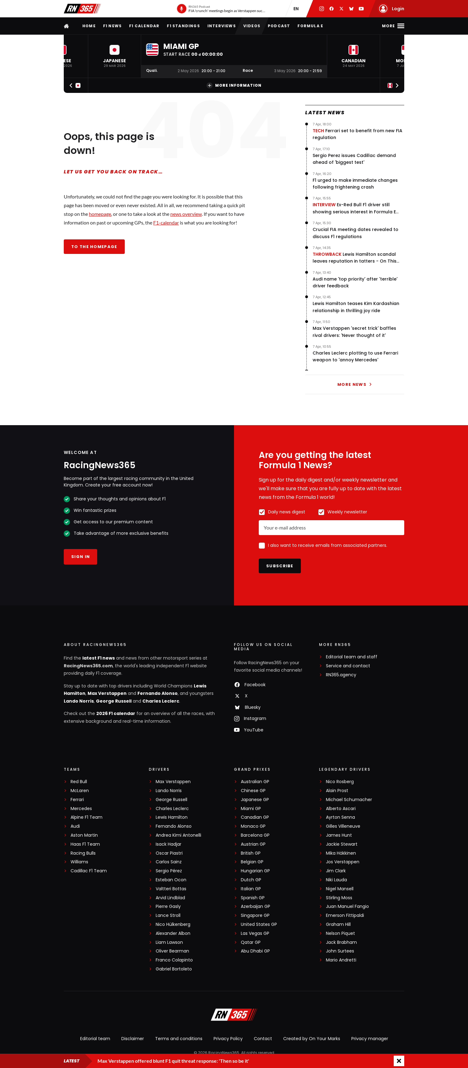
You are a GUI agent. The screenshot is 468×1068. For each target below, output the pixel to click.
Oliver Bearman (172, 951)
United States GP (259, 924)
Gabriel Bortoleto (174, 969)
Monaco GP (253, 826)
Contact (263, 1038)
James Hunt (339, 835)
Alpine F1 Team (86, 817)
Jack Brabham (341, 942)
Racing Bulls (83, 853)
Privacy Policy (228, 1038)
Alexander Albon (173, 933)
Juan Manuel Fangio (347, 906)
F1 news (112, 25)
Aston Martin (84, 835)
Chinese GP (253, 790)
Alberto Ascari (341, 808)
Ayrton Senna (340, 817)
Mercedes (81, 808)
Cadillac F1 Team (89, 871)
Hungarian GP (255, 871)
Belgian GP (252, 862)
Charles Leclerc (160, 701)
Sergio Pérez (169, 871)
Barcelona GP (255, 835)
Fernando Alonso (157, 693)
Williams (79, 862)
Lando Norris (79, 701)
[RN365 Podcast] (221, 8)
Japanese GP (255, 799)
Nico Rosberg (340, 781)
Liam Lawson (169, 942)
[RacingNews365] (234, 1015)
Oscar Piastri (169, 853)
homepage (100, 214)
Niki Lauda (336, 880)
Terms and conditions (178, 1038)
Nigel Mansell (339, 888)
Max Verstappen (107, 693)
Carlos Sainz (169, 862)
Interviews (221, 25)
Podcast (279, 25)
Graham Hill (338, 924)
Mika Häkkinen (341, 853)
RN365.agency (341, 675)
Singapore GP (255, 915)
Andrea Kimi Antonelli (178, 835)
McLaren (80, 790)
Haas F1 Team (85, 844)
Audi (75, 826)
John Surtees (340, 951)
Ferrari (77, 799)
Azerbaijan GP (255, 906)
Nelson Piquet (340, 933)
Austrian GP (253, 844)
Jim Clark (336, 871)
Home (89, 25)
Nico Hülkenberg (173, 924)
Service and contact (348, 666)
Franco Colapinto (174, 960)
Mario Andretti (341, 960)
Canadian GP (255, 817)
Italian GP (251, 888)
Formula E (310, 25)
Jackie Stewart (342, 844)
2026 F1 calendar (115, 713)
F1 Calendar (144, 25)
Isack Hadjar (168, 844)
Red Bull (79, 781)
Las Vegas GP (255, 933)
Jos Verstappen (342, 862)
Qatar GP (251, 942)
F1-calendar (166, 222)
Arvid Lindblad (170, 897)
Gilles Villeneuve (343, 826)
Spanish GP (253, 897)
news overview (186, 214)
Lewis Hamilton (172, 817)
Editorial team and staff (351, 657)
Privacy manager (369, 1038)
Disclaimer (132, 1038)
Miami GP (251, 808)
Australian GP (255, 781)
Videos (251, 25)
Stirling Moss (339, 897)
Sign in (80, 557)
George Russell (114, 701)
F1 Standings (183, 25)
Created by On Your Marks (311, 1038)
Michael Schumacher (349, 799)
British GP (251, 853)
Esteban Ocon (171, 880)
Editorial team (95, 1038)
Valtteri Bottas (171, 888)
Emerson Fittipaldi (345, 915)
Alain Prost (337, 790)
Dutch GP (251, 880)
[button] (114, 56)
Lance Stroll (168, 915)
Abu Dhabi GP (255, 951)
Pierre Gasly (168, 906)
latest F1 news (98, 658)
